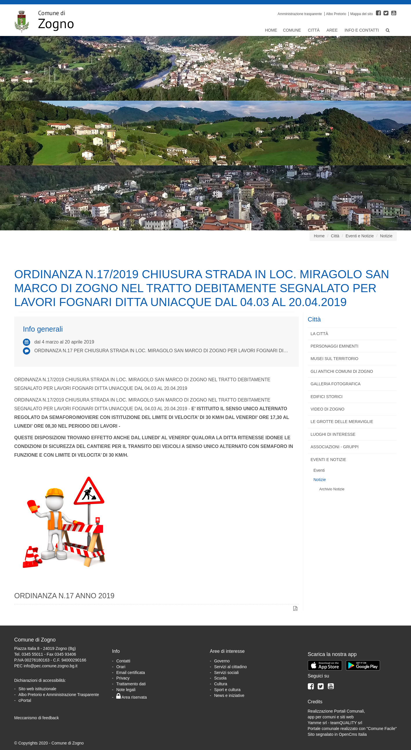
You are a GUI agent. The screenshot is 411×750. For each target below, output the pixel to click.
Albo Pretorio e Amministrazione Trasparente (59, 694)
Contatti (123, 661)
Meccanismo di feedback (36, 717)
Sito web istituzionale (38, 688)
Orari (120, 666)
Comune (292, 30)
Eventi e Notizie (359, 236)
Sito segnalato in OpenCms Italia (337, 734)
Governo (222, 661)
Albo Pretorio (336, 14)
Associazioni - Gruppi (335, 446)
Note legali (125, 689)
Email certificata (130, 672)
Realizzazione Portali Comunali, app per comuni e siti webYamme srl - (336, 717)
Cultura (220, 684)
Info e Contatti (362, 30)
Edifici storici (327, 396)
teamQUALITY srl (346, 722)
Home (271, 30)
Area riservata (131, 697)
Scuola (220, 678)
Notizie (386, 236)
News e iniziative (229, 695)
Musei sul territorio (335, 358)
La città (319, 333)
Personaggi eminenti (335, 346)
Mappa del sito (361, 14)
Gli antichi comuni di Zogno (342, 371)
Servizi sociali (226, 672)
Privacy (123, 678)
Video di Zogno (328, 409)
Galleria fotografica (336, 384)
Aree (333, 30)
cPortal (25, 700)
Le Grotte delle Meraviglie (342, 421)
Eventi (319, 470)
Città (314, 30)
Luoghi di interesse (333, 434)
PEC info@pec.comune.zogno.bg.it (45, 666)
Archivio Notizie (332, 489)
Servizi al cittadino (230, 666)
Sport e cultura (227, 689)
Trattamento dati (131, 684)
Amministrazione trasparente (300, 14)
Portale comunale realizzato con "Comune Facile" (352, 728)
